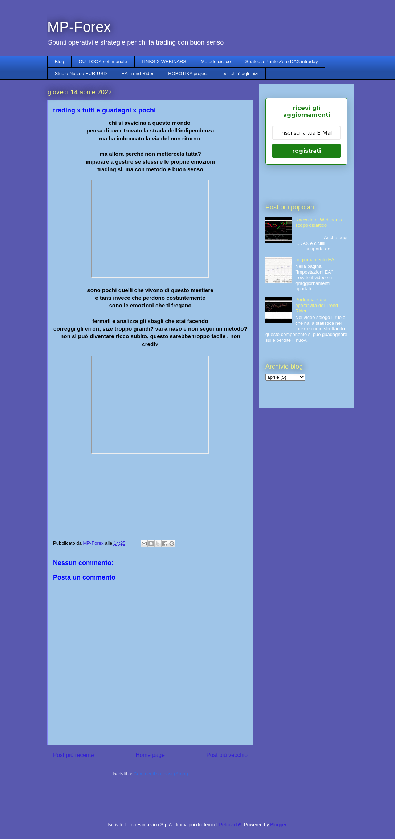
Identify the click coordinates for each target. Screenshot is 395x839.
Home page (150, 755)
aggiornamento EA (314, 259)
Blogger (278, 824)
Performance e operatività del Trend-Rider (317, 305)
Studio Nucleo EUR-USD (81, 73)
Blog (59, 61)
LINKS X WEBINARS (164, 61)
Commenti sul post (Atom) (161, 774)
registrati (306, 150)
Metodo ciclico (216, 61)
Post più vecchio (227, 755)
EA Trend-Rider (137, 73)
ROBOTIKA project (188, 73)
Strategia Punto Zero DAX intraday (281, 61)
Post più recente (73, 755)
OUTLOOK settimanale (103, 61)
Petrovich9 (230, 824)
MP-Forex (79, 27)
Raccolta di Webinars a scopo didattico (319, 222)
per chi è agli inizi (240, 73)
